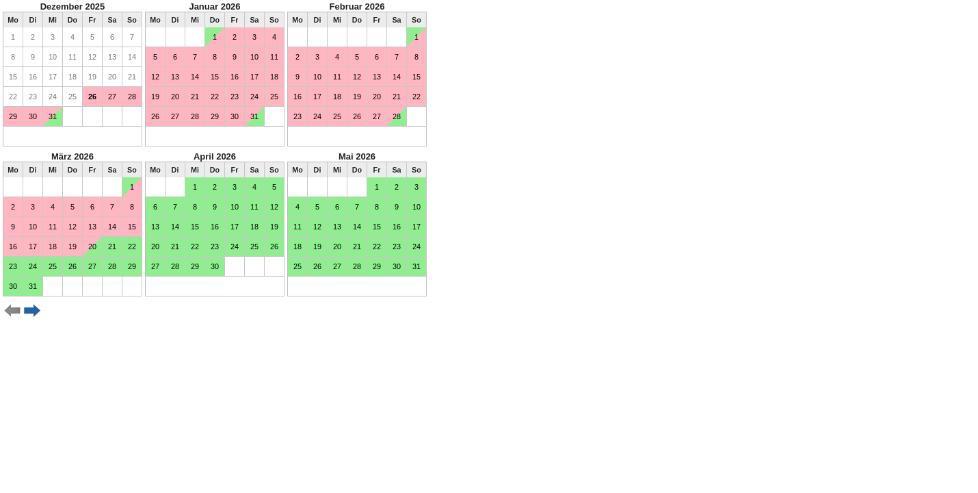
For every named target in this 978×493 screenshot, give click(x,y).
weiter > (32, 311)
